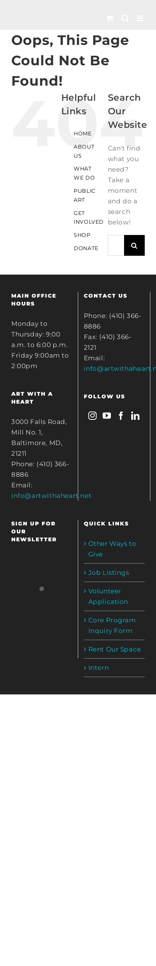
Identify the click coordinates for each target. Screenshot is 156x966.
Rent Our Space (114, 649)
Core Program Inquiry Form (112, 625)
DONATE (86, 248)
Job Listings (108, 572)
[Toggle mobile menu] (140, 18)
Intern (98, 667)
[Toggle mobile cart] (110, 18)
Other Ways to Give (112, 549)
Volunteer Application (108, 596)
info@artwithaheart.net (51, 495)
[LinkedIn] (135, 416)
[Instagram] (92, 416)
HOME (82, 133)
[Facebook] (121, 416)
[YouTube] (107, 416)
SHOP (82, 235)
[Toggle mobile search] (125, 18)
